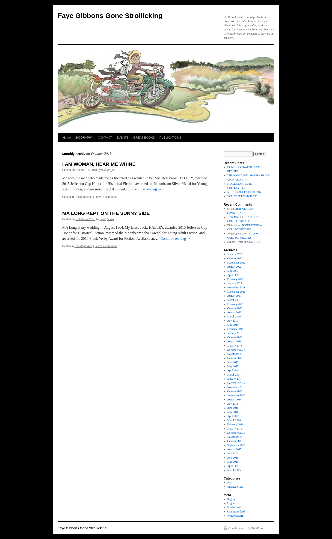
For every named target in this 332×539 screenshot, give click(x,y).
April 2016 (233, 416)
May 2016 (233, 412)
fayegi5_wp (108, 170)
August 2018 (234, 341)
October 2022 (235, 258)
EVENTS (123, 137)
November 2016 (236, 387)
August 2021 (234, 295)
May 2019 (233, 324)
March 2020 (234, 316)
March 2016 (234, 420)
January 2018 (234, 345)
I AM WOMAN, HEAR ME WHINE (99, 164)
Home (67, 137)
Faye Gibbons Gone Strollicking (110, 15)
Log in (231, 503)
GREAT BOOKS (144, 137)
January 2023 (234, 254)
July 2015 (232, 453)
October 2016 (235, 391)
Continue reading (146, 189)
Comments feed (236, 511)
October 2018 (235, 337)
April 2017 (233, 370)
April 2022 (233, 275)
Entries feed (234, 507)
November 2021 (236, 287)
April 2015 (233, 466)
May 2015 (233, 461)
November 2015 (236, 436)
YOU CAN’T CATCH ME (242, 196)
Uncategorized (83, 196)
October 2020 (235, 308)
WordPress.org (235, 515)
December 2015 (236, 432)
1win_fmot (233, 217)
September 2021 (236, 291)
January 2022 (234, 283)
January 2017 (234, 378)
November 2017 (236, 353)
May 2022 (233, 270)
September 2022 (236, 262)
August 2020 (234, 312)
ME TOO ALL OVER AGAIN (244, 192)
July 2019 (232, 320)
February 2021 (235, 304)
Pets (229, 482)
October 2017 (235, 358)
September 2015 (236, 445)
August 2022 (234, 266)
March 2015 (234, 470)
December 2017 (236, 349)
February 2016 (235, 424)
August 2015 (234, 449)
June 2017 (233, 362)
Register (232, 499)
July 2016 (232, 403)
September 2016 (236, 395)
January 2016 (234, 428)
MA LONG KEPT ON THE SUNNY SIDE (106, 213)
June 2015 (233, 457)
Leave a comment (106, 196)
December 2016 (236, 383)
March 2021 (234, 300)
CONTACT (105, 137)
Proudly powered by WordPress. (246, 528)
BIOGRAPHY (84, 137)
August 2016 (234, 399)
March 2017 (234, 374)
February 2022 (235, 279)
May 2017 (233, 366)
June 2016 (233, 407)
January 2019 (234, 333)
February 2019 (235, 329)
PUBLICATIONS (170, 137)
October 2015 (235, 441)
